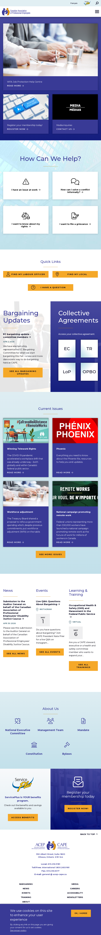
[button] (97, 3)
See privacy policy (18, 930)
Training (26, 897)
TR (89, 348)
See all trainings (83, 665)
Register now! (78, 808)
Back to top (87, 834)
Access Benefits (22, 817)
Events (26, 893)
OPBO (89, 371)
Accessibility (75, 893)
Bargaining (26, 884)
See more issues (50, 554)
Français (73, 3)
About (26, 901)
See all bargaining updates (22, 372)
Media (75, 884)
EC (67, 348)
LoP (67, 371)
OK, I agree (81, 913)
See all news (16, 653)
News (26, 888)
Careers (75, 888)
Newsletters (75, 897)
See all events (49, 652)
